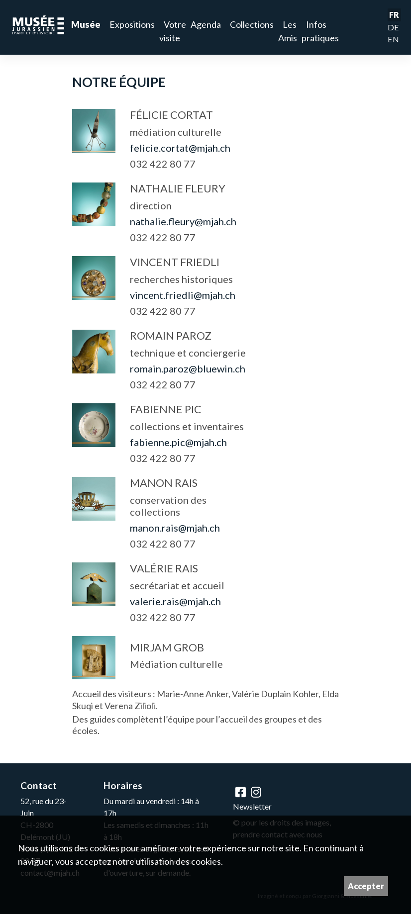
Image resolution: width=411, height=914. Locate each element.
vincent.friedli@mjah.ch (182, 295)
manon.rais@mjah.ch (175, 528)
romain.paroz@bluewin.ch (187, 368)
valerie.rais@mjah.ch (175, 601)
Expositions (132, 24)
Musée (86, 24)
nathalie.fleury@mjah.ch (183, 221)
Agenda (206, 24)
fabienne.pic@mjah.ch (178, 442)
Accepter (366, 886)
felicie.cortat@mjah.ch (180, 148)
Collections (252, 24)
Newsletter (252, 806)
